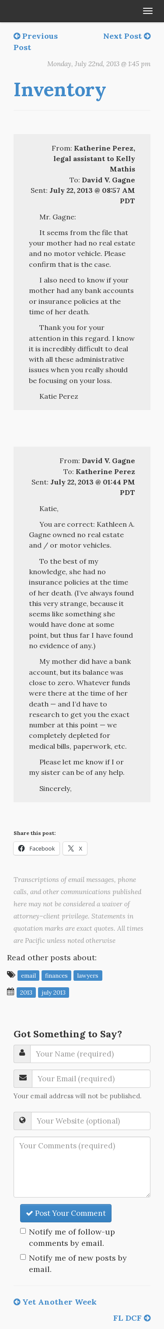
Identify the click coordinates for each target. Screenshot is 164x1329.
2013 (26, 992)
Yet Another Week (55, 1302)
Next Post (126, 36)
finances (56, 975)
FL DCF (131, 1318)
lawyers (87, 975)
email (28, 975)
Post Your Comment (66, 1213)
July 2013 (54, 992)
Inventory (60, 89)
